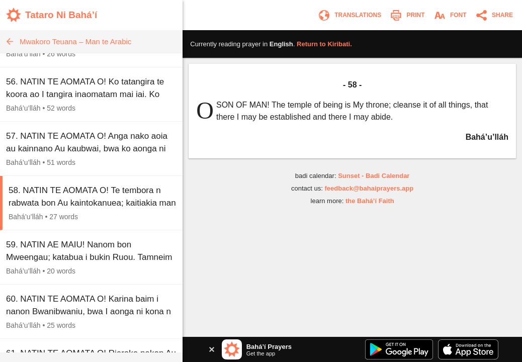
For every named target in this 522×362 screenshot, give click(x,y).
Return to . (324, 44)
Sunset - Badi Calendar (373, 175)
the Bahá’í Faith (369, 201)
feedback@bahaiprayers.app (369, 188)
